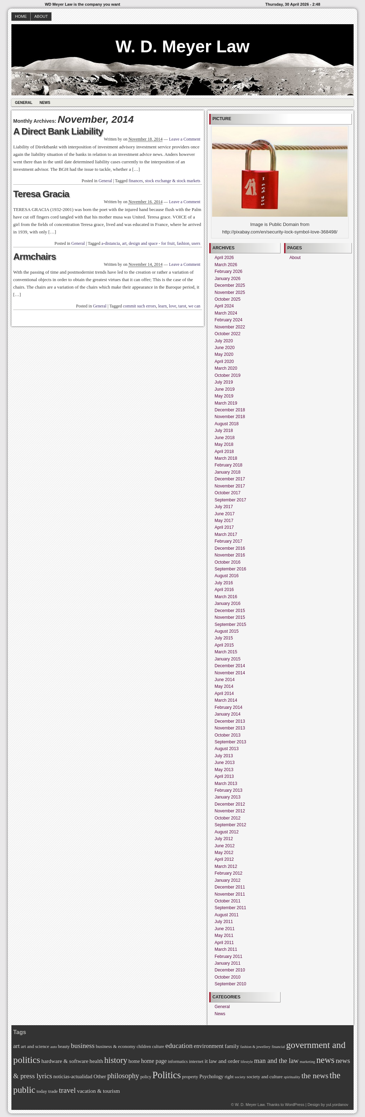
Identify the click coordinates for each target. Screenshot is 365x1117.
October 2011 (228, 901)
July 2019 (224, 382)
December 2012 (230, 804)
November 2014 (230, 672)
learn (162, 306)
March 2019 (226, 403)
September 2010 (230, 983)
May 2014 (224, 686)
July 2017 (224, 506)
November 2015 (230, 617)
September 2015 (230, 624)
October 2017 (228, 492)
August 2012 (226, 831)
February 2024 (228, 319)
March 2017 (226, 534)
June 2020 (225, 347)
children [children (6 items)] (144, 1046)
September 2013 (230, 741)
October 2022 (228, 333)
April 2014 (224, 693)
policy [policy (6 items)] (145, 1076)
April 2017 (224, 527)
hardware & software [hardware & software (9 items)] (64, 1061)
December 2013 (230, 721)
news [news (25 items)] (325, 1060)
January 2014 (228, 714)
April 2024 (224, 306)
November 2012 (230, 810)
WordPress (294, 1104)
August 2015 (226, 631)
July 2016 (224, 582)
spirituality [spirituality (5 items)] (292, 1077)
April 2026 (224, 257)
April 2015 (224, 645)
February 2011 (228, 956)
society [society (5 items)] (240, 1077)
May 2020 (224, 354)
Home (21, 16)
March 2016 (226, 596)
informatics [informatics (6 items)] (178, 1061)
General (23, 103)
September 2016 (230, 569)
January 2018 (228, 472)
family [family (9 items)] (232, 1046)
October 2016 (228, 562)
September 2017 (230, 499)
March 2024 (226, 313)
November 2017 (230, 486)
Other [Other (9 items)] (99, 1076)
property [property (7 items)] (190, 1076)
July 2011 (224, 921)
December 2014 (230, 665)
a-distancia (110, 243)
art (124, 243)
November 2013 (230, 728)
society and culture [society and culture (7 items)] (265, 1076)
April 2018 (224, 451)
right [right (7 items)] (229, 1076)
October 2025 (228, 299)
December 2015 (230, 610)
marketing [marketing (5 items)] (307, 1062)
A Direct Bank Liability (58, 131)
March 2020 (226, 368)
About (41, 16)
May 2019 (224, 396)
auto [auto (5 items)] (53, 1047)
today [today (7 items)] (41, 1091)
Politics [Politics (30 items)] (167, 1075)
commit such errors (139, 306)
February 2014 (228, 707)
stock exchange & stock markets (172, 180)
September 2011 (230, 907)
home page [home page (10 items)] (154, 1061)
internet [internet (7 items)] (196, 1061)
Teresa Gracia (41, 194)
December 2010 (230, 970)
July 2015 (224, 638)
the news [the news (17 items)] (315, 1075)
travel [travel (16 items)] (67, 1090)
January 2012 (228, 880)
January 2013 (228, 797)
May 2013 (224, 769)
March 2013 (226, 783)
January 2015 (228, 659)
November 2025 (230, 292)
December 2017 (230, 478)
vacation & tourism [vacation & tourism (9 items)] (98, 1091)
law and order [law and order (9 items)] (224, 1061)
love (172, 306)
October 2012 (228, 818)
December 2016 (230, 548)
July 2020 (224, 340)
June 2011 (225, 928)
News (45, 103)
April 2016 (224, 589)
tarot (182, 306)
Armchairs (34, 256)
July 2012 (224, 838)
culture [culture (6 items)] (158, 1046)
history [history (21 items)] (115, 1060)
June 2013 (225, 762)
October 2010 (228, 977)
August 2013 (226, 748)
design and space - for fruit (152, 243)
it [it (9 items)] (206, 1061)
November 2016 (230, 555)
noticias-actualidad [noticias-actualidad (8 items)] (72, 1076)
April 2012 (224, 859)
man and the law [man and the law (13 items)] (276, 1060)
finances (136, 180)
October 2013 (228, 735)
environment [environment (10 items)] (208, 1046)
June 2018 (225, 437)
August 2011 (226, 914)
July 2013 (224, 755)
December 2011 (230, 887)
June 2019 (225, 389)
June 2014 (225, 679)
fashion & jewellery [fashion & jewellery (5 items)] (255, 1047)
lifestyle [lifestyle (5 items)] (247, 1062)
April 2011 (224, 942)
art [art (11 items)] (16, 1045)
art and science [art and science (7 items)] (35, 1046)
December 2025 (230, 285)
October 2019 (228, 375)
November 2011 (230, 894)
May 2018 (224, 444)
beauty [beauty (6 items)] (64, 1046)
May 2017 (224, 520)
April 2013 (224, 776)
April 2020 (224, 361)
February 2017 (228, 541)
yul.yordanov (337, 1104)
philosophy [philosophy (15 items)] (123, 1076)
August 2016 (226, 575)
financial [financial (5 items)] (278, 1047)
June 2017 (225, 513)
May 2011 (224, 935)
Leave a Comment (184, 139)
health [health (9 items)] (96, 1061)
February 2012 (228, 873)
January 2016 (228, 603)
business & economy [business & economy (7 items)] (115, 1046)
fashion (183, 243)
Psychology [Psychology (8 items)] (211, 1076)
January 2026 (228, 278)
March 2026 (226, 264)
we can (194, 306)
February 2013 (228, 790)
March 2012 (226, 866)
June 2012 (225, 845)
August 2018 (226, 423)
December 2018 (230, 409)
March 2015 (226, 651)
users (195, 243)
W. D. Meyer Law (182, 46)
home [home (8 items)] (134, 1061)
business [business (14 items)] (83, 1045)
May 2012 (224, 852)
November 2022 (230, 327)
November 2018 (230, 416)
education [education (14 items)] (178, 1045)
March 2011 (226, 949)
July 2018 (224, 430)
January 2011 (228, 963)
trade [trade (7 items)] (53, 1091)
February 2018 (228, 465)
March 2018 (226, 458)
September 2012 (230, 824)
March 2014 (226, 700)
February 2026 (228, 271)
